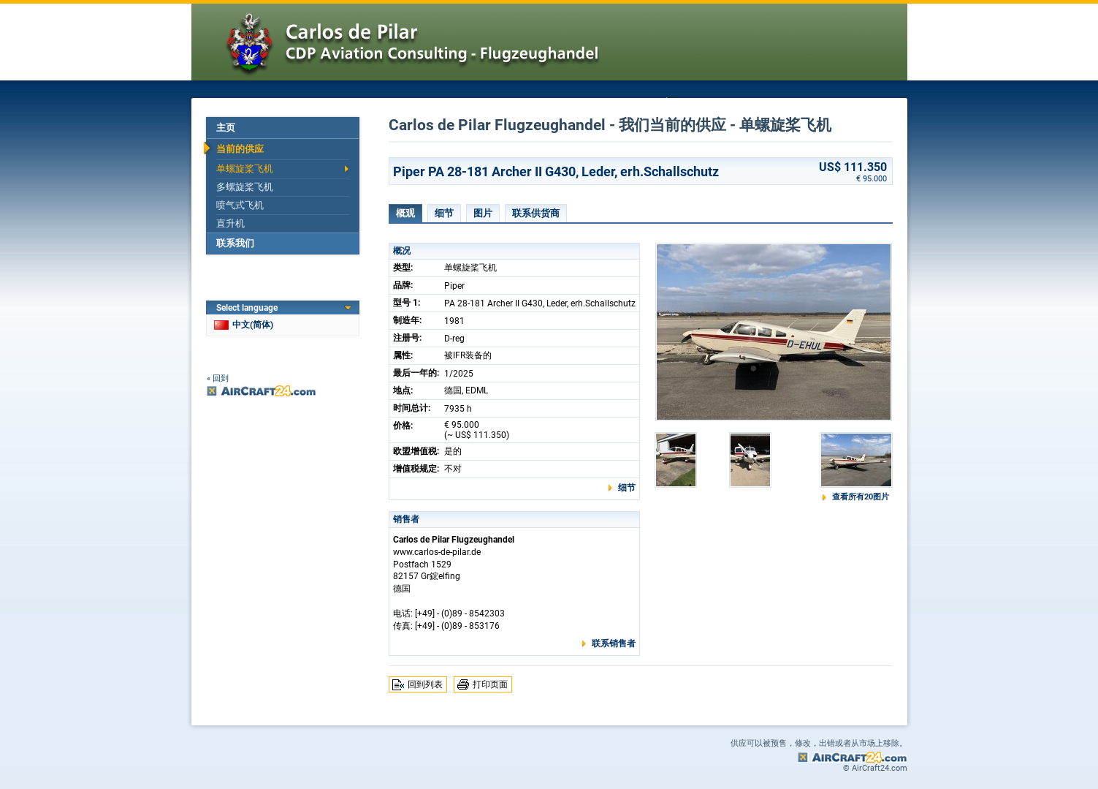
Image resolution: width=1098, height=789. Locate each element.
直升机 (230, 223)
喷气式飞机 (240, 205)
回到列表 (425, 684)
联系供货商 (536, 213)
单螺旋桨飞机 (244, 168)
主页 (225, 127)
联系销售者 (614, 643)
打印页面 (490, 684)
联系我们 (235, 243)
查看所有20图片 (860, 497)
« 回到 (218, 378)
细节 (444, 213)
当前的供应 (240, 148)
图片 (482, 213)
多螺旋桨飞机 (244, 186)
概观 (405, 213)
